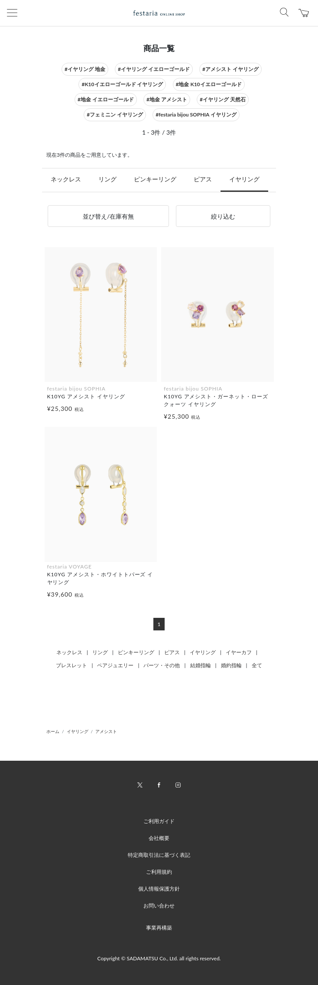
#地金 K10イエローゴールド (209, 84)
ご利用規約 (159, 872)
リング (107, 179)
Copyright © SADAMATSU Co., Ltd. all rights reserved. (159, 958)
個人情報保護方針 (159, 888)
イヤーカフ (239, 652)
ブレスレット (71, 665)
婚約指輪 (231, 665)
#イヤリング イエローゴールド (154, 69)
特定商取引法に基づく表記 (159, 855)
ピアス (203, 179)
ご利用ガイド (159, 821)
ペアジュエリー (115, 665)
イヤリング (244, 179)
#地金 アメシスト (166, 99)
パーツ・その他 (161, 665)
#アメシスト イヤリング (230, 69)
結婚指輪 (200, 665)
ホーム (52, 731)
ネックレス (66, 179)
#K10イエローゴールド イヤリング (122, 84)
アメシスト (106, 731)
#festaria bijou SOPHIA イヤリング (196, 114)
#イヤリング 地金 (85, 69)
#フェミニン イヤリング (115, 114)
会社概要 (159, 838)
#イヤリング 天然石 (223, 99)
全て (257, 665)
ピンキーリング (155, 179)
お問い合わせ (159, 905)
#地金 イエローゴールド (106, 99)
